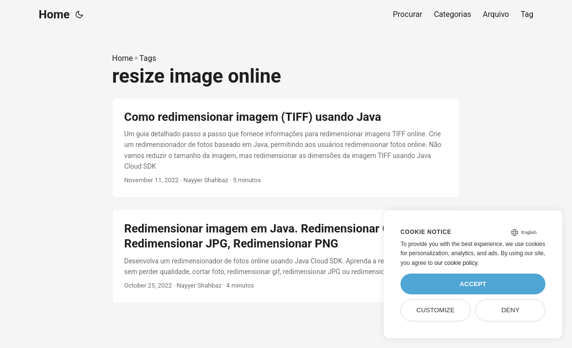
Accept (472, 284)
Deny (510, 310)
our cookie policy (455, 263)
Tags (148, 58)
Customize (435, 310)
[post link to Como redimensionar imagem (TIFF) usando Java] (286, 148)
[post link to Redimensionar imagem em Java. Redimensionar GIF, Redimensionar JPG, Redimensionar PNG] (286, 256)
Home (54, 14)
